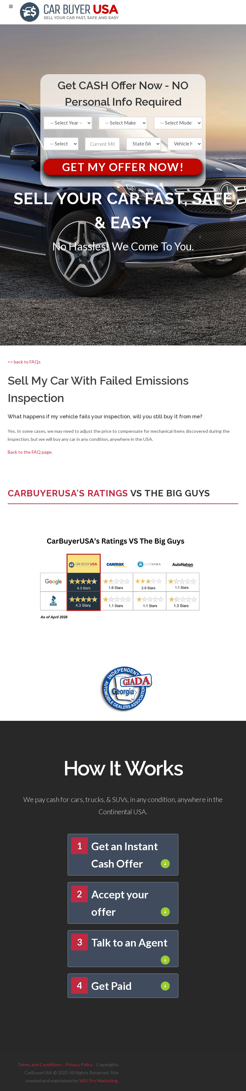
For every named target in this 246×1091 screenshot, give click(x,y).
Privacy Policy (79, 1064)
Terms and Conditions (40, 1064)
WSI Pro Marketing (98, 1080)
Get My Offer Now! (123, 166)
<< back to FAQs (24, 361)
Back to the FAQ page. (30, 452)
